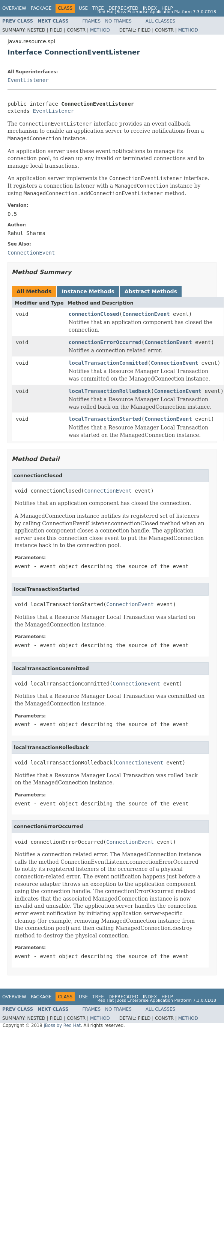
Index (150, 8)
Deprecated (123, 8)
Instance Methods (88, 291)
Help (167, 8)
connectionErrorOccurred (105, 342)
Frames (92, 21)
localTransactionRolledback (110, 391)
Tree (98, 8)
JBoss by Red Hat (62, 1025)
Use (83, 8)
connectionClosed (94, 314)
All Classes (160, 21)
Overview (14, 8)
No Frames (118, 21)
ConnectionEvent (146, 314)
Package (41, 8)
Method (100, 30)
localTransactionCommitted (108, 363)
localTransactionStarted (105, 419)
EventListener (28, 80)
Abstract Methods (151, 291)
